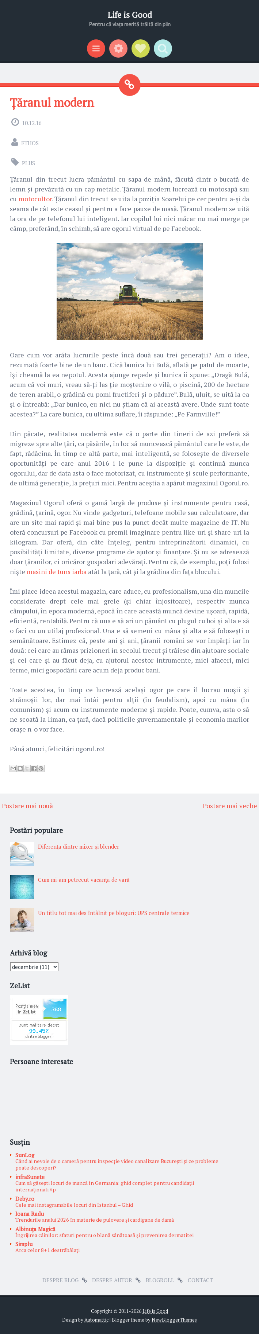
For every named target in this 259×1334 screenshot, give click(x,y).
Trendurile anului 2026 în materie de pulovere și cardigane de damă (94, 1219)
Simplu (24, 1244)
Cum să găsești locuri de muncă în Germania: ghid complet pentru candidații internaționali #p (104, 1186)
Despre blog (60, 1280)
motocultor (35, 198)
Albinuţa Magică (35, 1229)
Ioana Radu (29, 1213)
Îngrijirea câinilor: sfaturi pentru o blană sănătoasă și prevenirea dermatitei (104, 1235)
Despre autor (112, 1280)
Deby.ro (24, 1198)
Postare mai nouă (27, 805)
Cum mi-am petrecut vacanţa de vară (84, 879)
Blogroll (160, 1280)
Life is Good (129, 14)
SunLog (24, 1155)
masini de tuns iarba (57, 571)
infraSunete (30, 1176)
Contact (200, 1280)
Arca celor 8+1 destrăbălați (47, 1249)
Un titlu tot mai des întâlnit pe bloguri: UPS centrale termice (114, 912)
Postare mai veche (230, 805)
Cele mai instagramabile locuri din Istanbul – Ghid (74, 1204)
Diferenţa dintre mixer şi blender (78, 846)
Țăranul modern (52, 102)
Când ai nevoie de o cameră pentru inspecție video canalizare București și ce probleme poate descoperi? (116, 1164)
